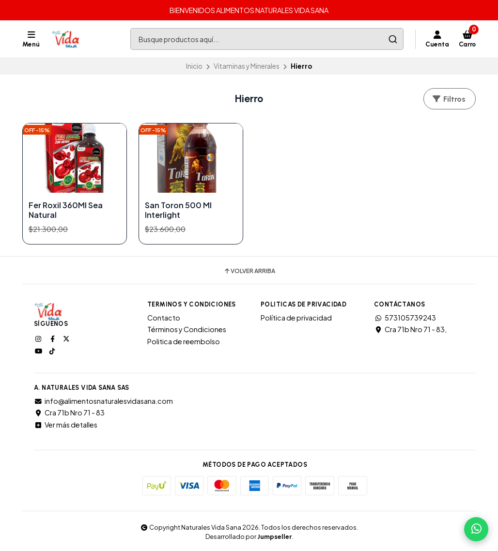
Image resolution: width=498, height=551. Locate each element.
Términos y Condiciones (186, 329)
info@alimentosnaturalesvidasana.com (103, 401)
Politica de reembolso (183, 341)
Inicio (194, 66)
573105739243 (405, 317)
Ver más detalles (65, 424)
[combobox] (267, 39)
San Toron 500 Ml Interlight (178, 210)
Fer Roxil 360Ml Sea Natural (66, 210)
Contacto (163, 317)
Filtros (449, 99)
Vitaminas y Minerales (247, 66)
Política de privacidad (296, 317)
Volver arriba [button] (249, 271)
